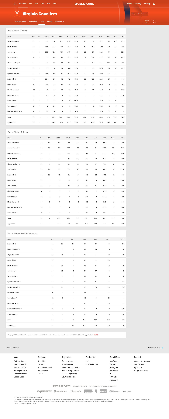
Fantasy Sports (20, 364)
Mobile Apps (19, 377)
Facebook (114, 370)
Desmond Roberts (13, 111)
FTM (108, 36)
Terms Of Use (67, 361)
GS (39, 36)
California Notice (69, 377)
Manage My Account (142, 361)
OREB (58, 138)
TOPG (108, 239)
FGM (61, 36)
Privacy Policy (67, 364)
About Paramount (45, 367)
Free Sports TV (20, 367)
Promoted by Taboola (155, 348)
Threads (113, 377)
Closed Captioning (69, 374)
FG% (76, 36)
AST (72, 239)
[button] (139, 14)
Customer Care (92, 364)
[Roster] (49, 22)
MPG (46, 36)
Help (88, 361)
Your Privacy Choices (70, 370)
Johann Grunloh (12, 68)
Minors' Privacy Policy (71, 367)
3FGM (84, 36)
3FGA (92, 36)
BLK (112, 138)
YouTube (113, 361)
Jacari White (11, 57)
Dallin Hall (10, 79)
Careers (41, 364)
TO (95, 239)
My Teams (138, 367)
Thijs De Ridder (12, 41)
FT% (122, 36)
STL (95, 138)
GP (33, 36)
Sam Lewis (11, 52)
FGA (68, 36)
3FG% (100, 36)
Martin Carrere (12, 95)
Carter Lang (11, 106)
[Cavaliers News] (20, 22)
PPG (53, 36)
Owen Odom (11, 101)
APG (84, 239)
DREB (68, 138)
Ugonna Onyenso (13, 74)
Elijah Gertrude (12, 90)
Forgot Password (141, 370)
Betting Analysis (20, 370)
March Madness (20, 374)
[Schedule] (33, 22)
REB (77, 138)
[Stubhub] (59, 22)
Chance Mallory (12, 63)
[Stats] (41, 22)
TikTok (112, 364)
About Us (41, 361)
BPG (122, 138)
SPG (104, 138)
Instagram (114, 367)
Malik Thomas (12, 47)
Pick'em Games (20, 361)
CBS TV (41, 374)
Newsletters (139, 364)
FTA (115, 36)
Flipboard (114, 380)
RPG (86, 138)
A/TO (122, 239)
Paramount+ (43, 370)
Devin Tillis (11, 84)
